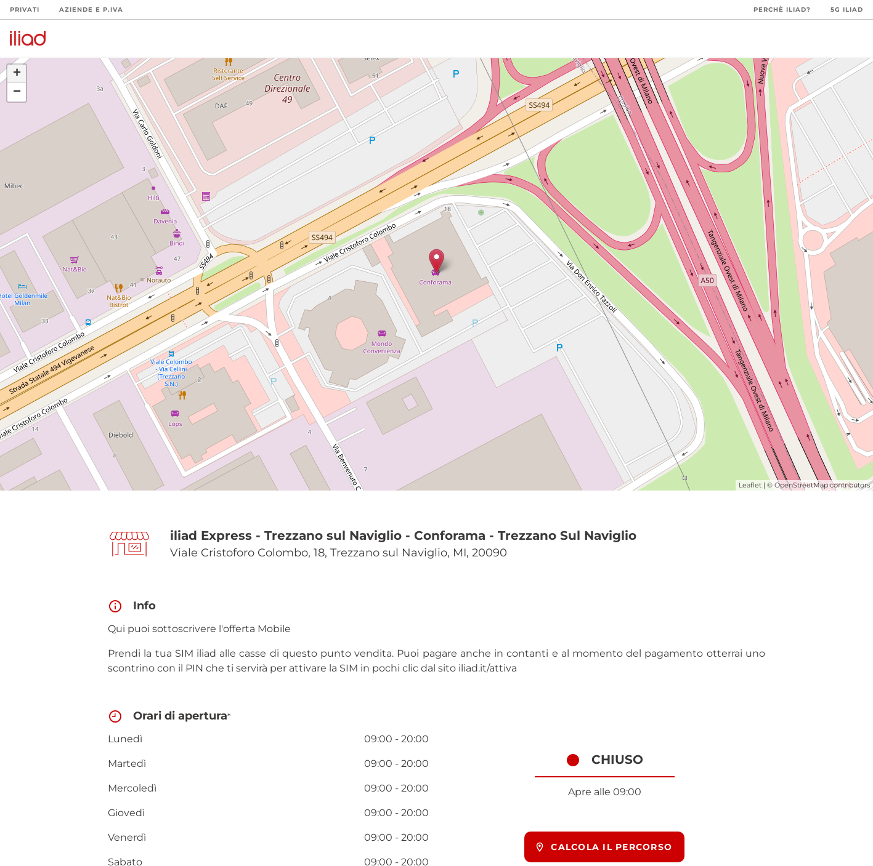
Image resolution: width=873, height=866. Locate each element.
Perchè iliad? (782, 10)
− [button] (17, 92)
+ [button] (17, 74)
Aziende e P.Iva (91, 10)
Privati (24, 10)
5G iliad (846, 10)
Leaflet (750, 485)
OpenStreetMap (801, 485)
